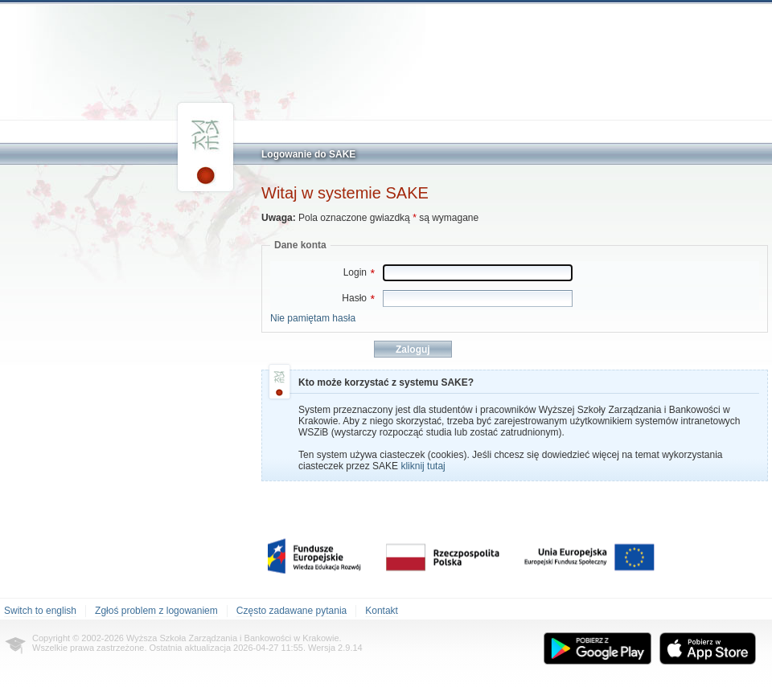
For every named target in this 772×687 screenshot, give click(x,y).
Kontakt (381, 610)
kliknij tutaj (422, 466)
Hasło (358, 298)
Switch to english (40, 610)
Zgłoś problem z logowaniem (156, 610)
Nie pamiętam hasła (312, 318)
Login (359, 272)
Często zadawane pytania (291, 610)
